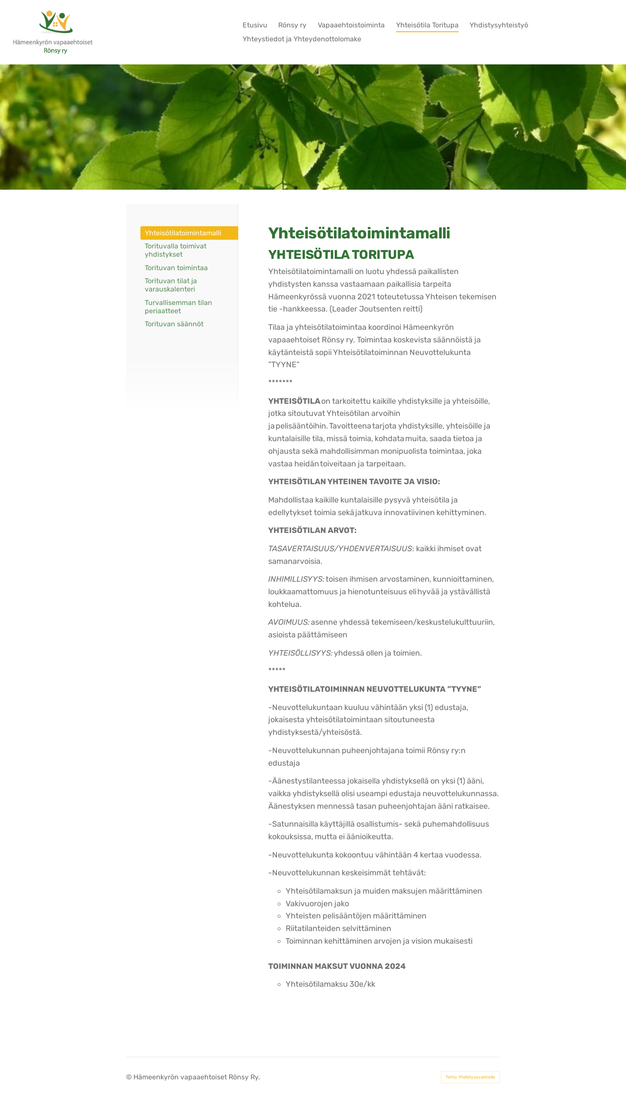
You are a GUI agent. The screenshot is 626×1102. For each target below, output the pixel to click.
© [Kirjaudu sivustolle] (129, 1077)
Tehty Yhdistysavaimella (470, 1077)
